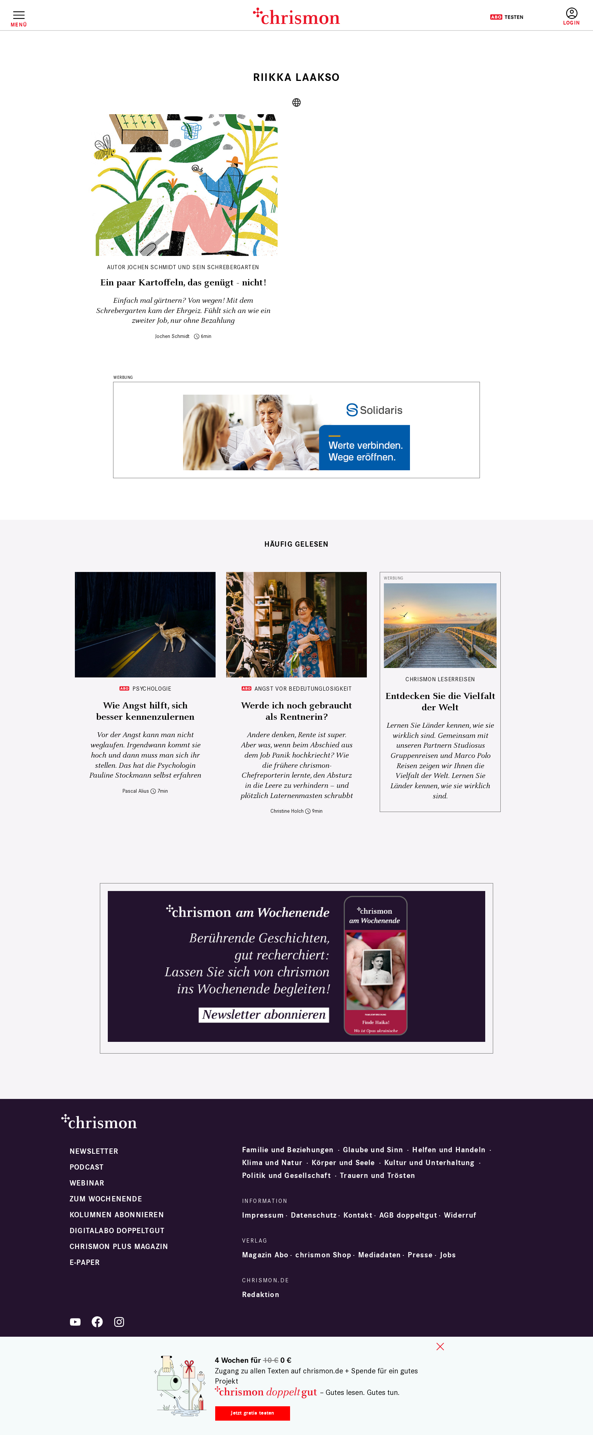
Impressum (263, 1215)
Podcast (87, 1167)
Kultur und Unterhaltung (429, 1162)
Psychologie (151, 688)
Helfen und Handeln (449, 1150)
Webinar (87, 1183)
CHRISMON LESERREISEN (440, 679)
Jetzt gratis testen (252, 1413)
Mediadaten (379, 1255)
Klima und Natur (272, 1162)
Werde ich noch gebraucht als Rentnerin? (296, 711)
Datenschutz (314, 1215)
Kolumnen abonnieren (117, 1215)
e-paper (85, 1262)
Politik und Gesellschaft (286, 1175)
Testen (506, 17)
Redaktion (260, 1294)
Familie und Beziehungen (288, 1150)
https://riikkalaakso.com (296, 102)
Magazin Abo (265, 1255)
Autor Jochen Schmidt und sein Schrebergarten (183, 267)
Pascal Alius (136, 791)
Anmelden (571, 17)
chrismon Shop (323, 1255)
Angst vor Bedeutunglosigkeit (303, 688)
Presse (420, 1255)
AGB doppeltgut (408, 1215)
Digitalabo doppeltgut (117, 1230)
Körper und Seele (343, 1162)
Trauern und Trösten (377, 1175)
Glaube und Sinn (373, 1150)
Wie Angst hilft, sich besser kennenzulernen (145, 711)
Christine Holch (287, 811)
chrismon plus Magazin (119, 1246)
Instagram (119, 1322)
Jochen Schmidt (172, 336)
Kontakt (357, 1215)
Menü (19, 25)
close (440, 1346)
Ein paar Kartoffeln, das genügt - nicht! (183, 282)
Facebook (97, 1322)
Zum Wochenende (106, 1199)
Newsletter (94, 1151)
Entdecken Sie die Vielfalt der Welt (440, 702)
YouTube (75, 1322)
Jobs (448, 1255)
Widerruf (460, 1215)
